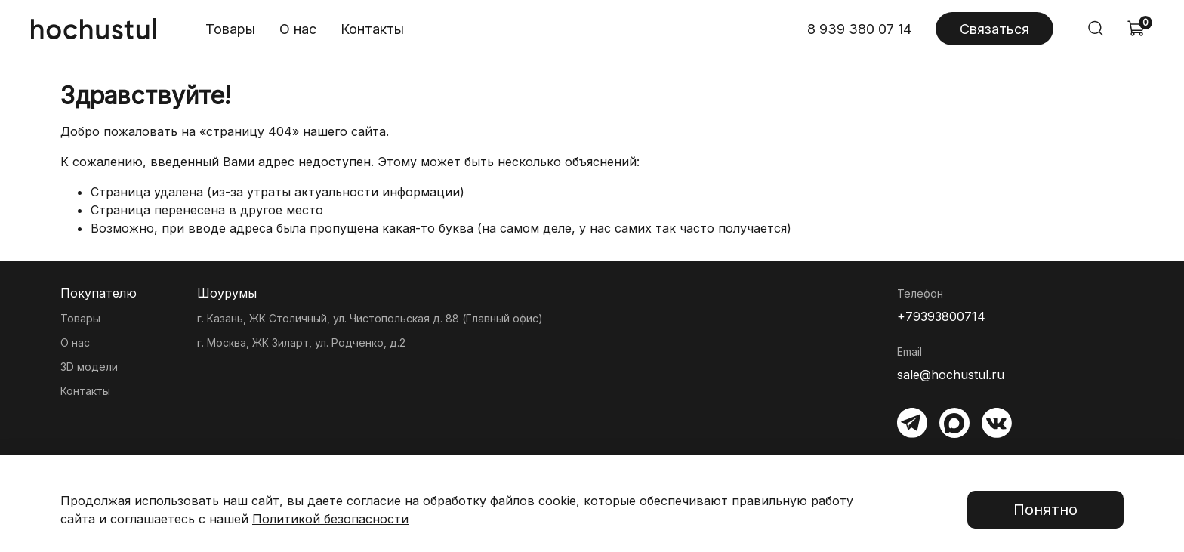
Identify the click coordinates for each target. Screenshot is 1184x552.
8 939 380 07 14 (859, 29)
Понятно (1045, 510)
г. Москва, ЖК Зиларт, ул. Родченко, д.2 (301, 342)
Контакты (372, 29)
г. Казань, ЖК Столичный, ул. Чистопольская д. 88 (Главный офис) (370, 318)
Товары (230, 29)
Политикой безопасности (330, 518)
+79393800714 (941, 316)
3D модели (89, 366)
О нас (297, 29)
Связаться (994, 29)
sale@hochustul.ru (950, 374)
